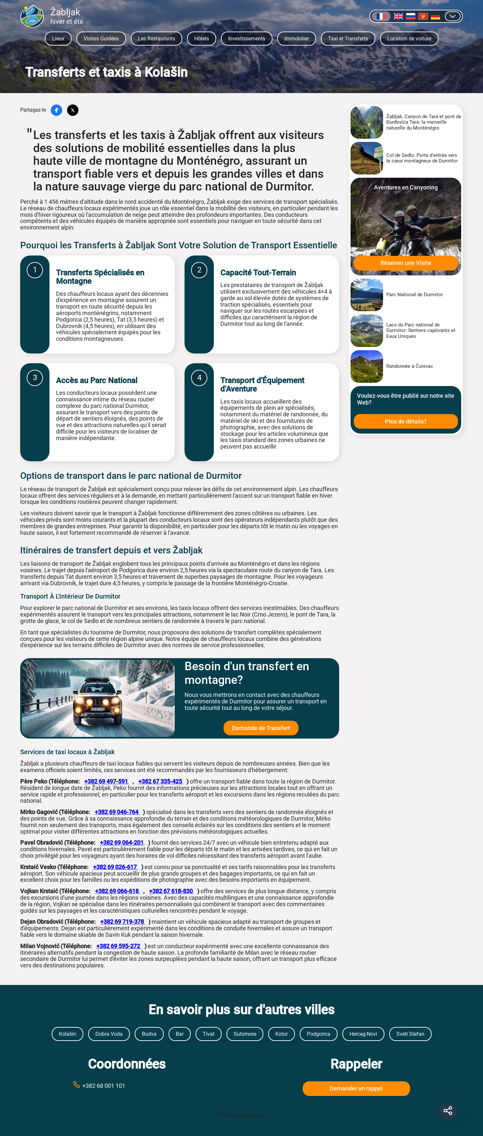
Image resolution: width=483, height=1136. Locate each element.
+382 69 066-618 (117, 891)
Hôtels (201, 38)
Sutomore (245, 1034)
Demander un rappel (356, 1088)
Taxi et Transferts (348, 38)
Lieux (58, 38)
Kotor (281, 1034)
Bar (180, 1034)
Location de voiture (409, 38)
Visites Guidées (101, 38)
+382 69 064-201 (122, 842)
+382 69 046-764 (117, 812)
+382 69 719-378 (122, 921)
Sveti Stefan (410, 1034)
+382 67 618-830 (171, 891)
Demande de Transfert (261, 728)
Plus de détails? (406, 421)
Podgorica (318, 1034)
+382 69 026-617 (115, 867)
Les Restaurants (156, 38)
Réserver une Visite (405, 262)
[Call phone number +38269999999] (127, 1085)
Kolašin (67, 1034)
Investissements (246, 38)
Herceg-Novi (363, 1034)
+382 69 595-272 (118, 946)
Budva (149, 1034)
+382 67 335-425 (160, 781)
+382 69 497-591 (106, 781)
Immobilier (296, 38)
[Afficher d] (453, 16)
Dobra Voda (109, 1034)
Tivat (208, 1034)
